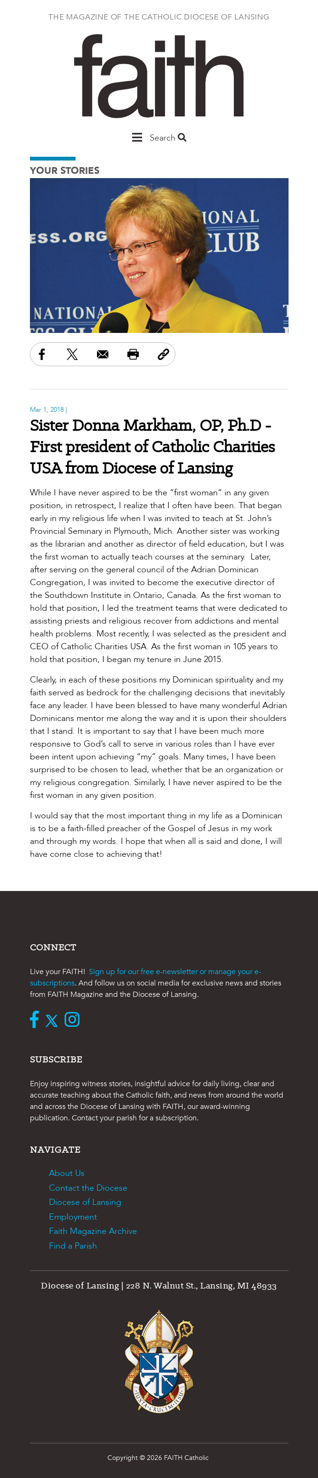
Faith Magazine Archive (93, 1231)
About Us (67, 1173)
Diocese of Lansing (85, 1202)
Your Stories (64, 170)
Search (168, 138)
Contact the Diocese (88, 1188)
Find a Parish (73, 1246)
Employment (73, 1217)
